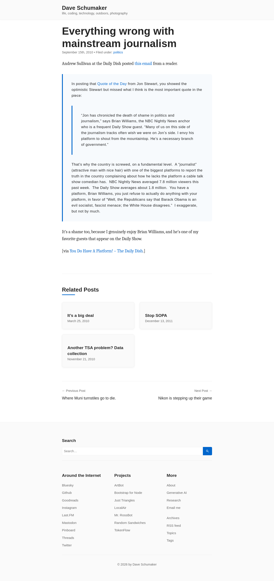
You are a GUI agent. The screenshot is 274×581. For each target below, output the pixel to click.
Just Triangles (124, 500)
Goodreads (70, 500)
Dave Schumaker (84, 8)
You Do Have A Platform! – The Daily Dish (106, 250)
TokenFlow (122, 530)
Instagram (69, 508)
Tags (170, 540)
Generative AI (177, 492)
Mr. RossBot (123, 515)
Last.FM (68, 515)
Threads (68, 538)
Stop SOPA (156, 315)
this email (143, 63)
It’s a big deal (80, 315)
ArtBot (118, 485)
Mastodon (69, 523)
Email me (173, 508)
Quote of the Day (112, 84)
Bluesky (68, 485)
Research (174, 500)
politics (118, 52)
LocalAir (120, 508)
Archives (173, 518)
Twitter (67, 545)
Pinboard (68, 530)
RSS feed (174, 525)
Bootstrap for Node (128, 492)
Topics (171, 533)
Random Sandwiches (130, 523)
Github (67, 492)
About (171, 485)
